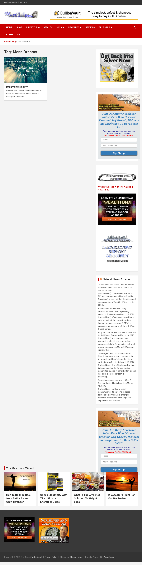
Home (9, 27)
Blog (19, 27)
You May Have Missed (20, 468)
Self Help (104, 27)
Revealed (73, 27)
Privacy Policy (51, 557)
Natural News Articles (116, 279)
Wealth (48, 27)
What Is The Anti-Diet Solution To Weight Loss (87, 498)
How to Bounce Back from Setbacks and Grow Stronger (18, 498)
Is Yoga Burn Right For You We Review (121, 496)
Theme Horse (76, 557)
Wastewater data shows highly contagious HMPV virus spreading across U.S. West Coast (113, 311)
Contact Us (13, 34)
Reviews (90, 27)
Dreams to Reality (17, 86)
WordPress (109, 557)
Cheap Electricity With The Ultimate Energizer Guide (53, 498)
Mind (59, 27)
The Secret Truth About (31, 557)
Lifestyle (31, 27)
